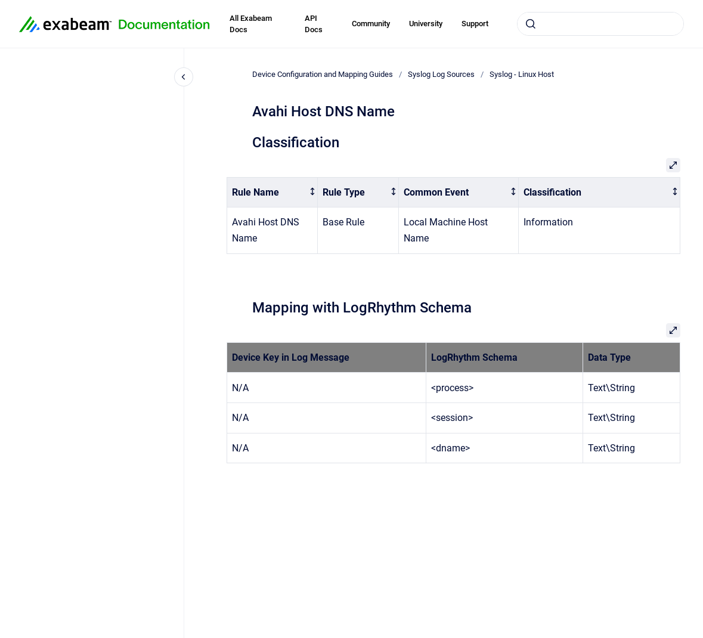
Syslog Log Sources (441, 74)
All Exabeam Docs (251, 24)
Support (475, 23)
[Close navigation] (183, 76)
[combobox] (600, 24)
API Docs (314, 24)
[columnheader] (272, 192)
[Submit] (530, 23)
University (425, 23)
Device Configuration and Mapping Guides (322, 74)
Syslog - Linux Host (522, 74)
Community (371, 23)
